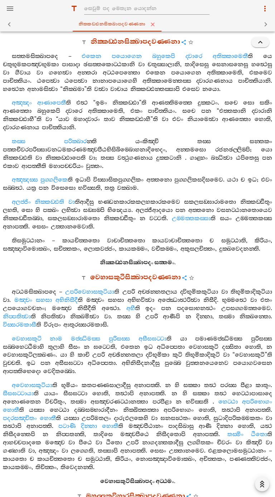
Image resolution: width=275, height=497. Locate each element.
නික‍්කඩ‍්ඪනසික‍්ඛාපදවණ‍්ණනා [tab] (139, 24)
